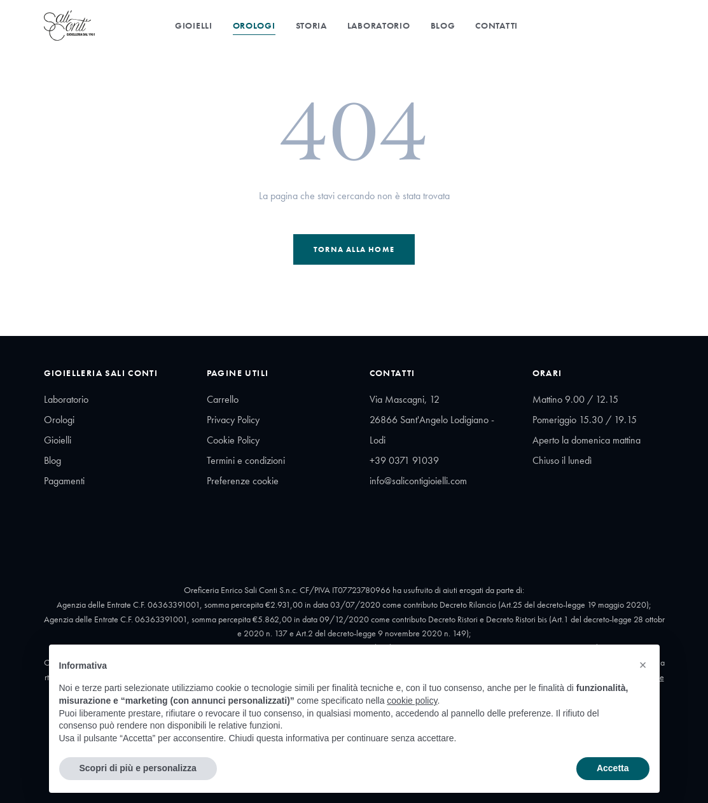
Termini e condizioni (246, 460)
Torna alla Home (354, 249)
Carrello (223, 399)
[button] (643, 665)
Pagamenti (64, 480)
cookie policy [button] (412, 700)
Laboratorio (378, 25)
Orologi (254, 25)
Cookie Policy (233, 440)
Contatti (496, 25)
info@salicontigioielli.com (418, 480)
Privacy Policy (233, 419)
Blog (443, 25)
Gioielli (193, 25)
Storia (311, 25)
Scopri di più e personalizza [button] (138, 768)
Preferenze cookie (243, 480)
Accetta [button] (613, 768)
